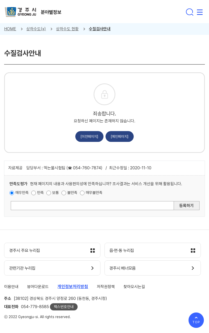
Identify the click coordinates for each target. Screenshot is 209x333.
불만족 (72, 192)
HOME (10, 28)
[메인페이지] (120, 136)
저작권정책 (106, 287)
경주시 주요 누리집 (25, 250)
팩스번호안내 (64, 307)
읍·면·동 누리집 (123, 250)
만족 (40, 192)
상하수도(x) (36, 28)
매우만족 (22, 192)
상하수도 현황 (67, 28)
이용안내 (11, 287)
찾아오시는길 (134, 287)
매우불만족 (94, 192)
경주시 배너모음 (124, 268)
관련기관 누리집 (23, 268)
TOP (196, 322)
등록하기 (186, 205)
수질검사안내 (99, 28)
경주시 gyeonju (20, 12)
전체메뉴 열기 (200, 12)
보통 (55, 192)
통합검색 (189, 12)
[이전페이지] (89, 136)
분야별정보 (51, 12)
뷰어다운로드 (38, 287)
